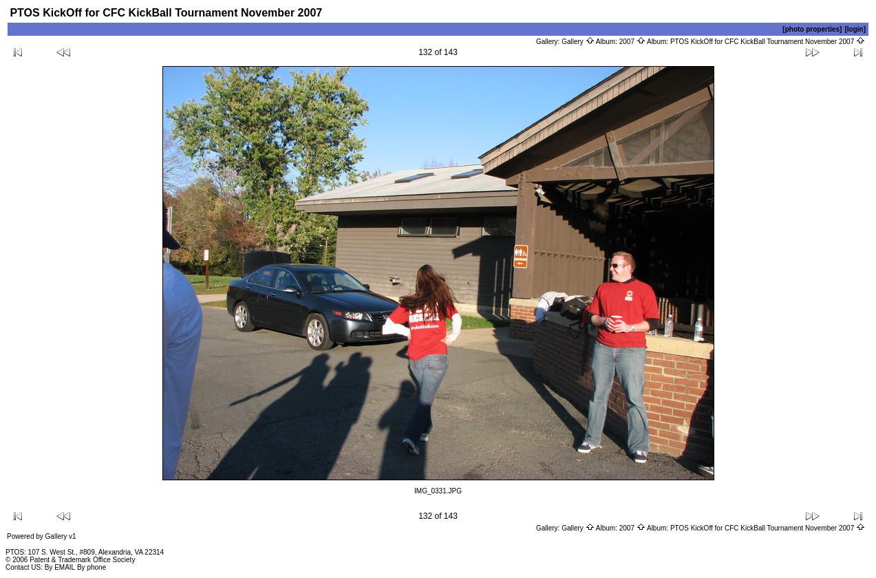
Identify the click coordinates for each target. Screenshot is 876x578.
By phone (91, 567)
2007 (632, 41)
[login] (855, 29)
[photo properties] (812, 29)
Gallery (578, 41)
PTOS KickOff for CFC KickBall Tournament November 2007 (767, 41)
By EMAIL (60, 567)
